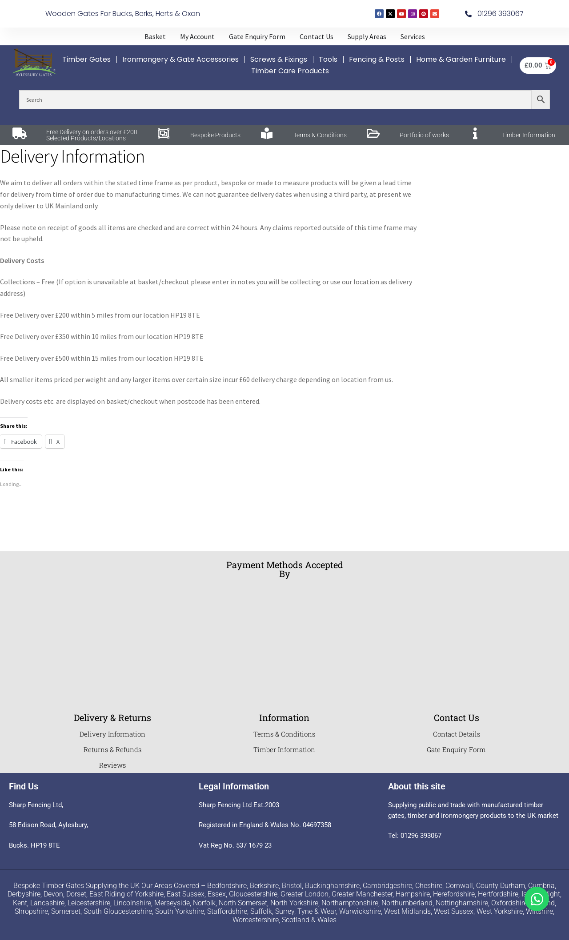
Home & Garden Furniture (461, 59)
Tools (328, 59)
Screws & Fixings (278, 59)
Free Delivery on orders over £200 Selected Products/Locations (91, 135)
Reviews (112, 765)
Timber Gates (86, 59)
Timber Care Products (290, 71)
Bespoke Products (215, 135)
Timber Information (528, 135)
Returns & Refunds (112, 749)
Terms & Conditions (320, 135)
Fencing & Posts (377, 59)
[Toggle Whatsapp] (537, 899)
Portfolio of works (424, 135)
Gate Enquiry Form (456, 749)
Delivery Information (112, 733)
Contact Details (456, 733)
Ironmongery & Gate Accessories (180, 59)
